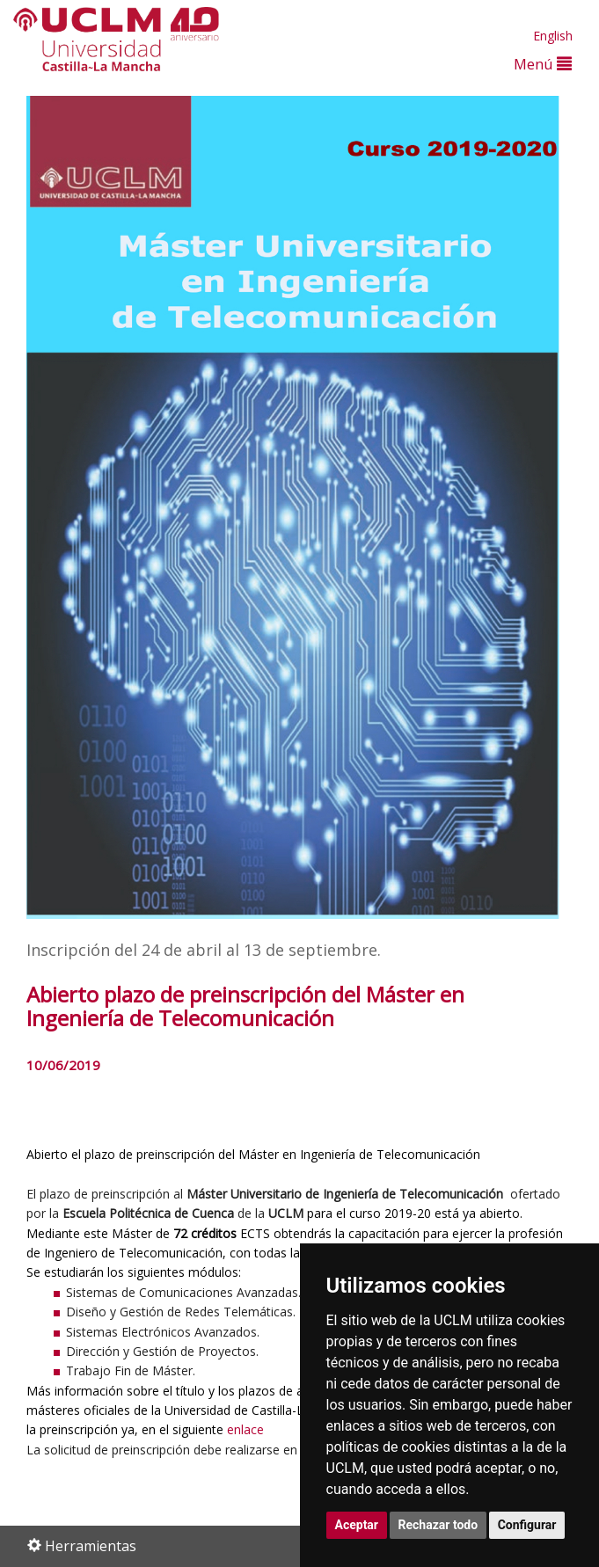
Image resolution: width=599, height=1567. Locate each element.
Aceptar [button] (357, 1525)
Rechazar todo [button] (438, 1525)
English (553, 35)
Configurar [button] (527, 1525)
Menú (543, 64)
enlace (245, 1429)
